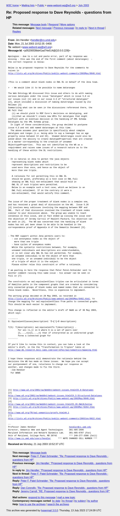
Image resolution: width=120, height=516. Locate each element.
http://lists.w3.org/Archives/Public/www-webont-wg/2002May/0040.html (54, 398)
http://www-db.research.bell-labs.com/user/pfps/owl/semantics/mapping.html (52, 350)
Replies (16, 31)
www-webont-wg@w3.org (61, 5)
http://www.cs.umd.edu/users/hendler (29, 438)
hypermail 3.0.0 (49, 510)
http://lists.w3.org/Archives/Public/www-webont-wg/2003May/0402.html (49, 298)
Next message (44, 28)
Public (40, 5)
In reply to (81, 28)
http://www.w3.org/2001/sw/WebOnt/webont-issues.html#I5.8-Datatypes (53, 390)
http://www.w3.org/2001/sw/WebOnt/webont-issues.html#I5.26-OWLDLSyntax (50, 404)
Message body (38, 24)
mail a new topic (66, 497)
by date (56, 501)
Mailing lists (28, 5)
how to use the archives (32, 504)
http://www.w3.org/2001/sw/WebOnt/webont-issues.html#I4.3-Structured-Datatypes (55, 395)
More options (67, 24)
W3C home (12, 5)
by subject (80, 501)
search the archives (58, 504)
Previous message (64, 28)
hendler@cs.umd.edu (43, 40)
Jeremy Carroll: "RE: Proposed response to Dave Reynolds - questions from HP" (65, 491)
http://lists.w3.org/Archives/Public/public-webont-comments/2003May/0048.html (54, 73)
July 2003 (83, 5)
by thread (67, 501)
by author (93, 501)
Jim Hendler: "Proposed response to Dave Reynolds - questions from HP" (66, 470)
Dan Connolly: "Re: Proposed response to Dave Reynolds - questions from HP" (64, 488)
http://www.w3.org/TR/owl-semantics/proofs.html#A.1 (38, 412)
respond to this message (41, 497)
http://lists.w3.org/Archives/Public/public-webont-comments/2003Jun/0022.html (54, 418)
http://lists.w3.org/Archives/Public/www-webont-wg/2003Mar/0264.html (54, 407)
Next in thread (96, 28)
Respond (54, 24)
